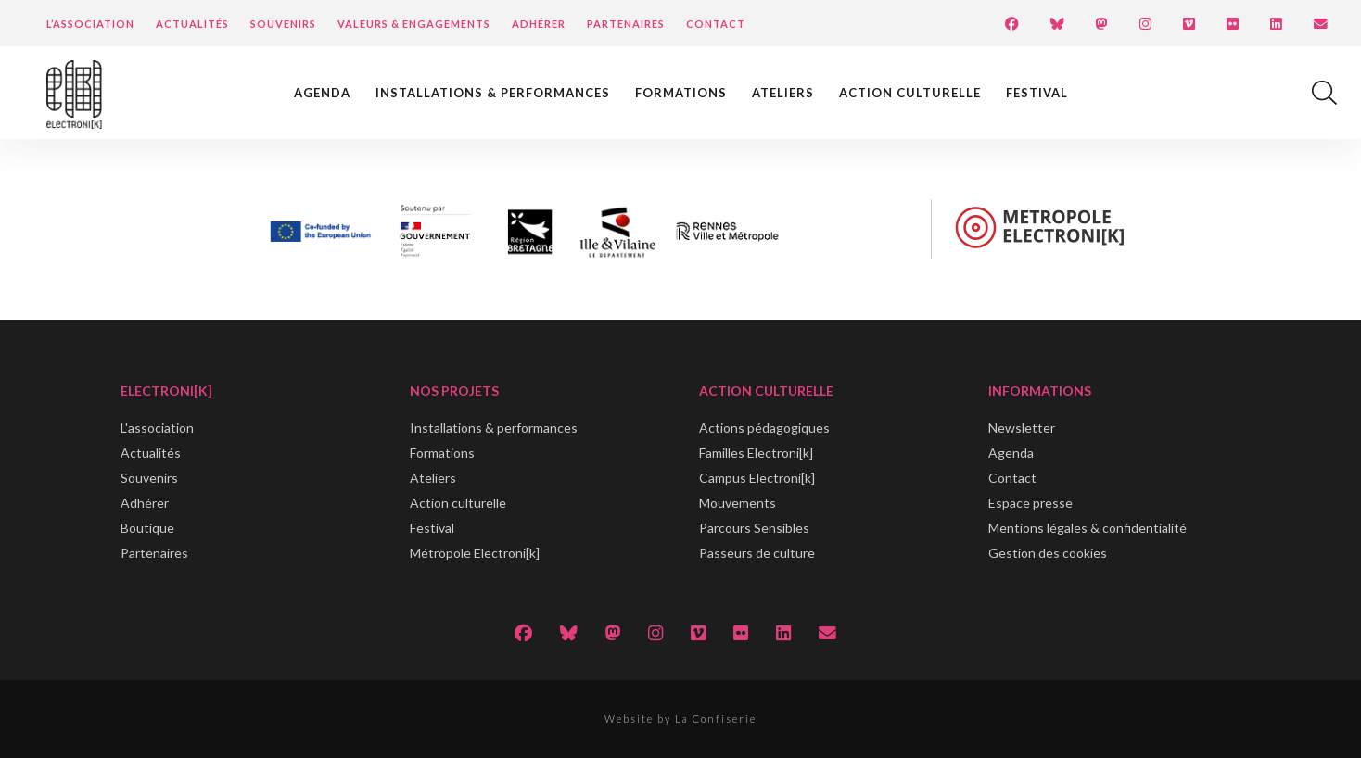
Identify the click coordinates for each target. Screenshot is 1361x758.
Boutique (147, 528)
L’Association (90, 24)
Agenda (322, 92)
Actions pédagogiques (764, 428)
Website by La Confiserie (680, 719)
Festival (1037, 92)
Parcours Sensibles (754, 528)
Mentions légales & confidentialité (1087, 528)
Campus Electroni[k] (757, 478)
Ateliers (783, 92)
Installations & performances (492, 92)
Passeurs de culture (757, 553)
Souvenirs (283, 24)
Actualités (192, 24)
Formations (681, 92)
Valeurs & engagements (413, 24)
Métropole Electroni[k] (475, 553)
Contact (715, 24)
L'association (157, 428)
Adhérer (539, 24)
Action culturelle (910, 92)
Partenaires (626, 24)
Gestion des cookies (1047, 553)
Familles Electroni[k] (756, 453)
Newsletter (1021, 428)
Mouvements (737, 503)
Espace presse (1030, 503)
